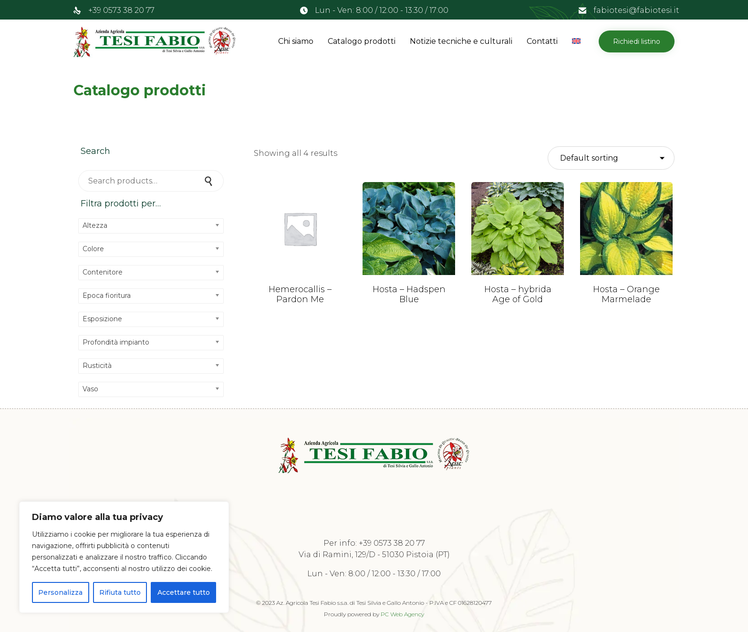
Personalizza (60, 592)
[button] (637, 41)
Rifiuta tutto (120, 592)
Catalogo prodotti (361, 41)
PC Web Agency (402, 614)
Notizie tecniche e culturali (461, 41)
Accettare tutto (183, 592)
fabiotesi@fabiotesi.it (636, 10)
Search (209, 181)
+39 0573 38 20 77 (121, 10)
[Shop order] (611, 158)
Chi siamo (295, 41)
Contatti (542, 41)
